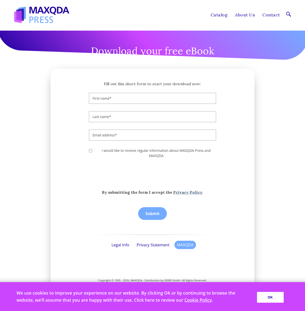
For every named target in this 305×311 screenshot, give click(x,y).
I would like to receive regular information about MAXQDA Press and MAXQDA (156, 153)
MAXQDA (185, 245)
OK (270, 297)
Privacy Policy (187, 192)
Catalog (219, 15)
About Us (245, 15)
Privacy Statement (153, 245)
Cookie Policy (198, 300)
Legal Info (120, 245)
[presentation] (126, 173)
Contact (271, 15)
